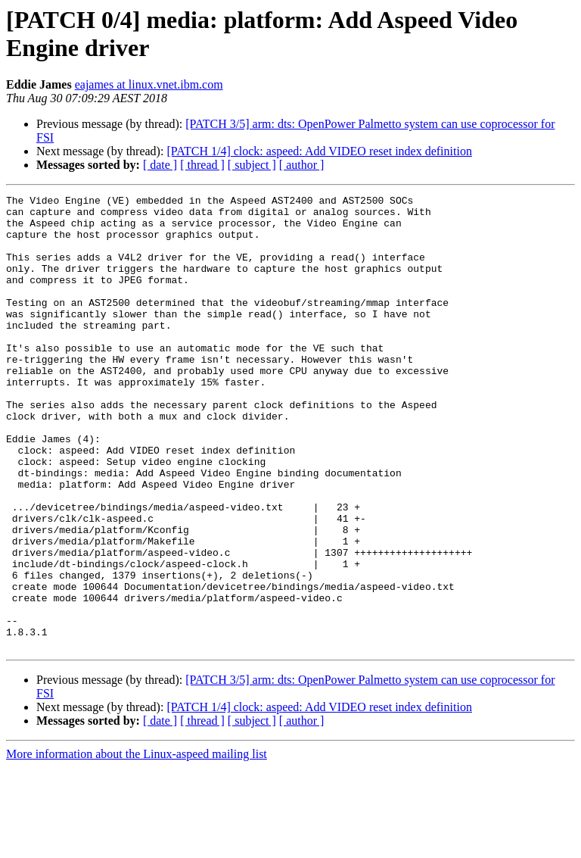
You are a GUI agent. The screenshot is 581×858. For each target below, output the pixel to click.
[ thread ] (202, 164)
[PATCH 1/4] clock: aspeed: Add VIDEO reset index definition (319, 151)
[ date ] (160, 164)
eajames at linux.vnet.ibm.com (149, 84)
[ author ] (302, 164)
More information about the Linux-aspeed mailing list (136, 844)
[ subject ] (252, 164)
